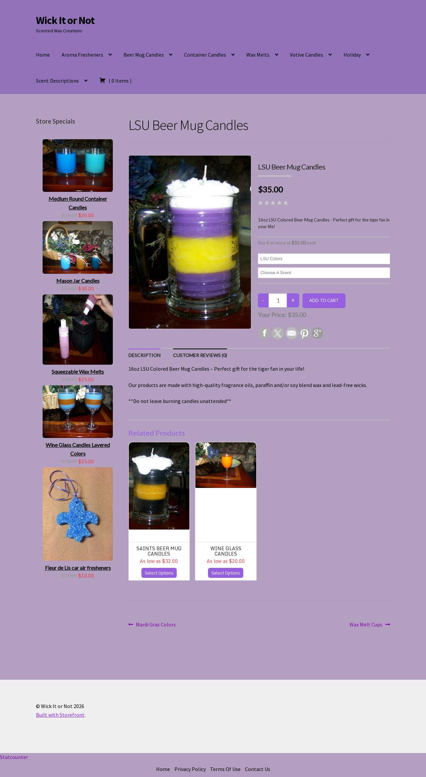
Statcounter (14, 757)
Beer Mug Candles (143, 54)
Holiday (352, 54)
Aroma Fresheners (82, 54)
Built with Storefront (60, 714)
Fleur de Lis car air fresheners (78, 568)
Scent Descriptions (57, 80)
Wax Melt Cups (365, 624)
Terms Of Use (225, 769)
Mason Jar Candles (78, 280)
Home (43, 54)
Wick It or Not (65, 20)
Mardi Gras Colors (155, 624)
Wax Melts (258, 54)
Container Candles (205, 54)
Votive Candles (306, 54)
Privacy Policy (190, 769)
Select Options (159, 573)
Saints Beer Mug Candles (159, 551)
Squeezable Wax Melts (78, 371)
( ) (115, 80)
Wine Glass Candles (225, 551)
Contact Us (257, 769)
